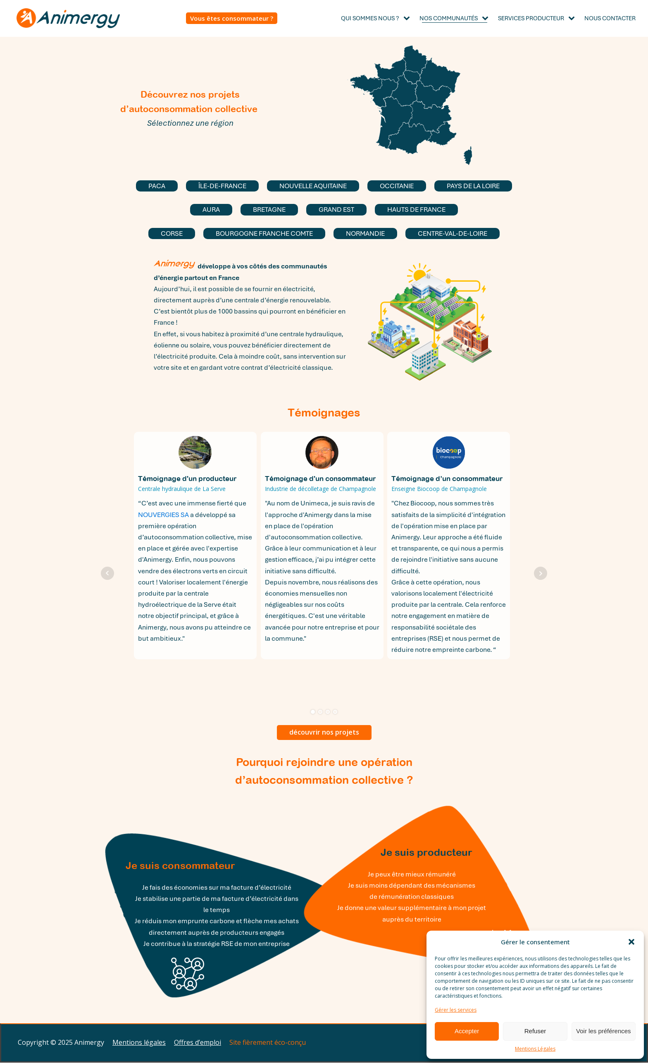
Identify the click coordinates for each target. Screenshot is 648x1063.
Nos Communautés (448, 18)
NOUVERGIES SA (163, 514)
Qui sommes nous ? (370, 18)
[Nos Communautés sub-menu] (487, 18)
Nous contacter (610, 18)
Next (540, 573)
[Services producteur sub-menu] (573, 18)
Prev (107, 573)
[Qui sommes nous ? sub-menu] (408, 18)
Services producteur (531, 18)
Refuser (535, 1030)
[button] (631, 942)
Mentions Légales (535, 1048)
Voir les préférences (603, 1030)
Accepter (467, 1030)
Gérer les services (455, 1009)
